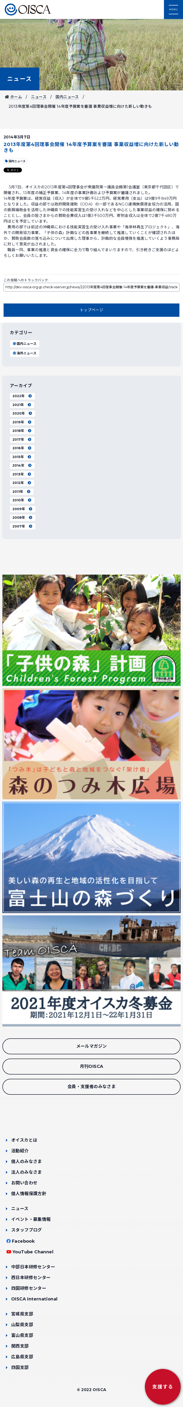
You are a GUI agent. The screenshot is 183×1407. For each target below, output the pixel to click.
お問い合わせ (24, 1183)
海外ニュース (24, 353)
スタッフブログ (26, 1230)
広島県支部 (22, 1356)
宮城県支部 (22, 1314)
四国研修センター (28, 1288)
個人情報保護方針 (28, 1193)
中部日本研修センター (33, 1267)
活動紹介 (20, 1150)
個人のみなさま (26, 1161)
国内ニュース (67, 97)
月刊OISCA (91, 1066)
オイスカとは (24, 1140)
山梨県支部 (22, 1324)
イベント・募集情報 (31, 1219)
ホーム (13, 97)
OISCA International (34, 1299)
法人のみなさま (26, 1172)
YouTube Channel (32, 1252)
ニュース (19, 78)
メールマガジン (91, 1046)
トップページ (91, 310)
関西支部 (20, 1346)
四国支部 (20, 1367)
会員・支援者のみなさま (91, 1086)
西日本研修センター (31, 1277)
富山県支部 (22, 1335)
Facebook (23, 1241)
